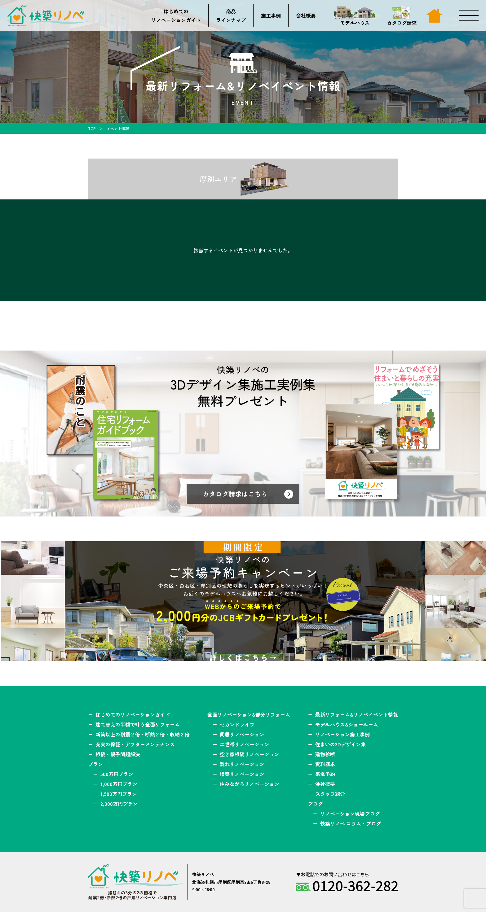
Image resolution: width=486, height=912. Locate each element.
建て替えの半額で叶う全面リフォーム (137, 724)
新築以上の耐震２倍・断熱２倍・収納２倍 (142, 734)
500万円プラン (116, 774)
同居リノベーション (242, 734)
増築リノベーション (242, 774)
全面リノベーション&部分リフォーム (248, 714)
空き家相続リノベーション (249, 754)
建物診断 (325, 754)
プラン (95, 764)
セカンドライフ (237, 724)
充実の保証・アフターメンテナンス (135, 744)
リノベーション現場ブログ (350, 813)
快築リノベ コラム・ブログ (350, 823)
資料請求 (325, 764)
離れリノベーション (242, 764)
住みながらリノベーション (249, 784)
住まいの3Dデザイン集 (340, 744)
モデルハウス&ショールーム (346, 724)
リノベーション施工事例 (342, 734)
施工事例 (271, 15)
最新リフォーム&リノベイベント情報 (356, 714)
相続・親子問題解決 (117, 754)
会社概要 (306, 15)
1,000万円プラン (118, 784)
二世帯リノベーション (244, 744)
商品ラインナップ (231, 15)
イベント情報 (118, 128)
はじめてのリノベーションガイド (176, 15)
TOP (91, 128)
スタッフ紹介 (330, 793)
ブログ (315, 803)
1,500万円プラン (118, 793)
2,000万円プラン (119, 803)
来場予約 (325, 774)
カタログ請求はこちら (235, 493)
